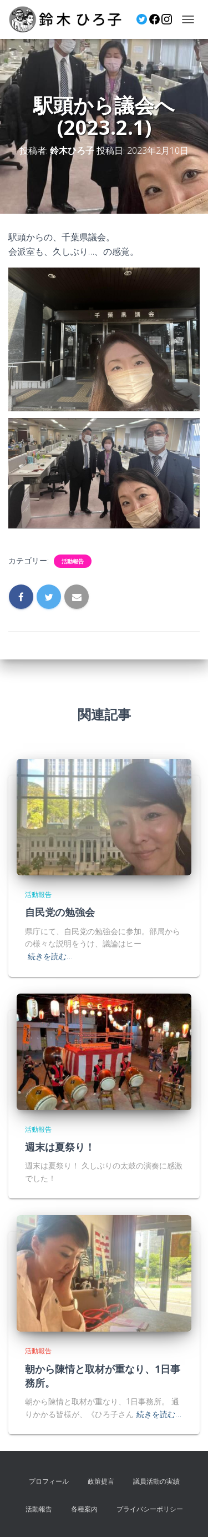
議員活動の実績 (156, 1481)
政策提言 (101, 1481)
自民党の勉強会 (60, 912)
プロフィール (49, 1481)
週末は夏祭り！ (60, 1146)
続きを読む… (50, 956)
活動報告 (73, 561)
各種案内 (84, 1509)
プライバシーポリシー (149, 1509)
